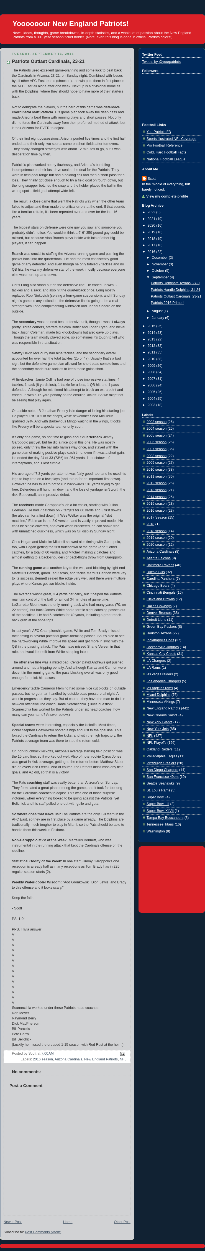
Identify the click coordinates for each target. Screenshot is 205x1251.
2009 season (156, 463)
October (158, 271)
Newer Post (13, 1222)
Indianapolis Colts (160, 640)
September (161, 277)
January (158, 318)
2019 (152, 232)
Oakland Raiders (160, 749)
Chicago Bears (158, 586)
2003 (152, 405)
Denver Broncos (159, 613)
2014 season (156, 497)
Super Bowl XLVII (160, 811)
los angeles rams (160, 688)
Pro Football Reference (165, 145)
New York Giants (159, 722)
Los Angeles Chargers (164, 681)
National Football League (166, 159)
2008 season (156, 456)
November (160, 264)
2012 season (156, 483)
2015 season (156, 504)
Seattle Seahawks (161, 783)
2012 (152, 346)
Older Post (122, 1222)
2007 (152, 379)
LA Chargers (156, 661)
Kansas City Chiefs (161, 654)
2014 (152, 333)
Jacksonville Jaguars (163, 647)
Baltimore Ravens (160, 565)
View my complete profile (167, 196)
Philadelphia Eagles (162, 756)
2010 (152, 359)
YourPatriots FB (159, 132)
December (160, 258)
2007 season (156, 449)
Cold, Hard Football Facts (166, 152)
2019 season (156, 538)
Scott (152, 179)
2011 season (156, 476)
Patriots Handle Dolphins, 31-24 (175, 290)
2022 (152, 212)
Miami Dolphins (158, 695)
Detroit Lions (156, 620)
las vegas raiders (160, 674)
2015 (152, 326)
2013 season (156, 490)
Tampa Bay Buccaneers (165, 818)
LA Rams (154, 668)
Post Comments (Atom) (43, 1232)
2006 (152, 385)
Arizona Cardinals (68, 1059)
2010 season (156, 469)
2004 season (156, 428)
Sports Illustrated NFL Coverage (171, 139)
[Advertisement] (171, 878)
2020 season (156, 545)
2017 (152, 245)
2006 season (156, 442)
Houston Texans (159, 633)
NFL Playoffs (156, 743)
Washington (156, 831)
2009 (152, 366)
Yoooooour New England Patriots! (70, 23)
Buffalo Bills (156, 572)
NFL (123, 1059)
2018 (152, 239)
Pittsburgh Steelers (161, 763)
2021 (152, 219)
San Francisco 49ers (163, 777)
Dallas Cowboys (159, 606)
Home (68, 1222)
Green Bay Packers (162, 627)
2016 (152, 252)
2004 (152, 399)
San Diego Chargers (162, 770)
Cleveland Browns (161, 599)
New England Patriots (101, 1059)
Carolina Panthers (161, 579)
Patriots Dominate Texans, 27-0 (175, 283)
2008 (152, 372)
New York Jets (158, 729)
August (158, 311)
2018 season (156, 531)
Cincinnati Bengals (161, 592)
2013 (152, 339)
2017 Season (157, 517)
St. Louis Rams (158, 790)
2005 (152, 392)
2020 (152, 225)
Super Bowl (155, 797)
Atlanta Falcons (159, 558)
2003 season (156, 422)
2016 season (43, 1059)
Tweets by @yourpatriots (161, 62)
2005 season (156, 435)
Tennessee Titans (160, 824)
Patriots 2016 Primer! (167, 303)
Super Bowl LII (158, 804)
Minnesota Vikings (161, 702)
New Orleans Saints (162, 715)
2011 (152, 352)
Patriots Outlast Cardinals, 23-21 (48, 61)
